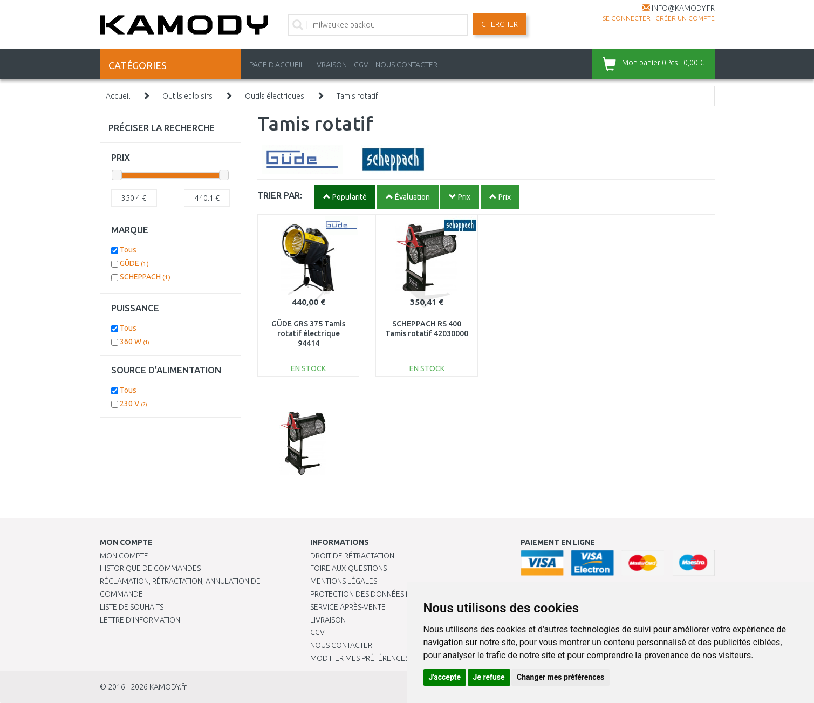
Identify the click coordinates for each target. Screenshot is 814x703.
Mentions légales (343, 581)
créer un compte (685, 18)
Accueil (118, 96)
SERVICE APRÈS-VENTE (348, 607)
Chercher (499, 24)
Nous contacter (341, 645)
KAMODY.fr (168, 686)
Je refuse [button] (489, 677)
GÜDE (134, 263)
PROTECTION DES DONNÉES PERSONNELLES (384, 594)
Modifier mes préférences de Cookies (381, 658)
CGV (361, 64)
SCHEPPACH (145, 276)
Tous (128, 249)
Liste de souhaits (131, 607)
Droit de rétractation (352, 555)
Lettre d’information (140, 620)
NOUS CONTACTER (406, 64)
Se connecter (627, 18)
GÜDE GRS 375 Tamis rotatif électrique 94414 (308, 333)
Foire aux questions (348, 568)
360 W (134, 341)
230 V (133, 403)
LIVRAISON (329, 64)
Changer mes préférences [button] (560, 677)
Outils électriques (274, 96)
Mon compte (124, 555)
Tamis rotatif (357, 96)
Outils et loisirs (187, 96)
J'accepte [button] (445, 677)
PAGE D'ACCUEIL (276, 64)
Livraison (328, 620)
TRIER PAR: (279, 195)
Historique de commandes (150, 568)
